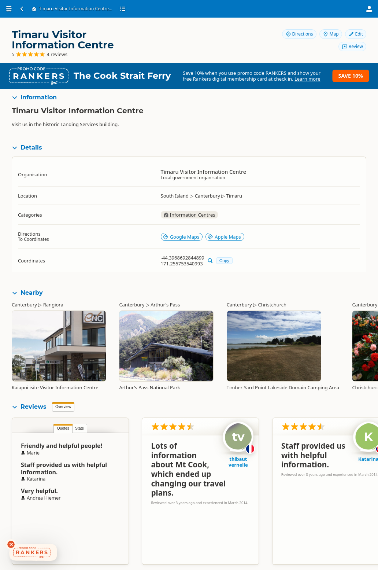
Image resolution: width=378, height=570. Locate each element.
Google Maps (181, 236)
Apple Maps (224, 236)
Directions (299, 34)
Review (352, 46)
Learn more (307, 79)
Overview (63, 407)
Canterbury (24, 304)
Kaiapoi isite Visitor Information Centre (55, 387)
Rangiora (53, 304)
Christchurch (272, 304)
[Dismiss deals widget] (11, 544)
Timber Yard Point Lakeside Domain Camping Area (283, 387)
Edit (355, 34)
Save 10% (350, 75)
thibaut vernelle (238, 462)
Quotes (63, 428)
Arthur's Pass (165, 304)
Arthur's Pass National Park (149, 387)
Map (331, 34)
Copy (224, 260)
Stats (79, 428)
